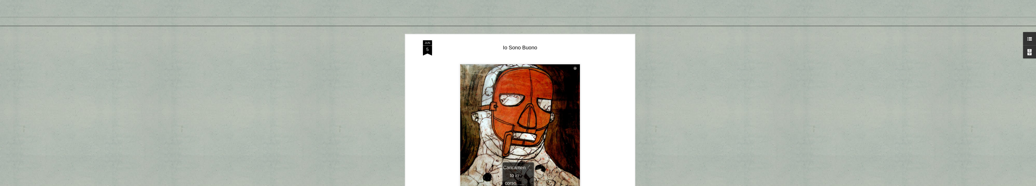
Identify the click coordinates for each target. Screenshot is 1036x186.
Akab (526, 97)
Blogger (534, 183)
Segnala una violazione (555, 183)
